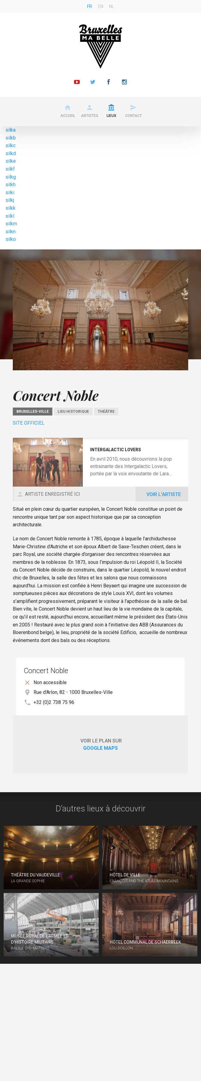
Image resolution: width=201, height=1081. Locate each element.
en (100, 6)
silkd (10, 153)
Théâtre (106, 411)
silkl (9, 216)
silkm (11, 224)
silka (10, 130)
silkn (10, 231)
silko (10, 239)
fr (89, 6)
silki (9, 192)
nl (111, 6)
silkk (10, 208)
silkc (10, 145)
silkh (10, 184)
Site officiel (28, 423)
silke (10, 161)
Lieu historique (73, 411)
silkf (10, 169)
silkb (10, 138)
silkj (9, 200)
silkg (10, 177)
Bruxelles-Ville (32, 411)
